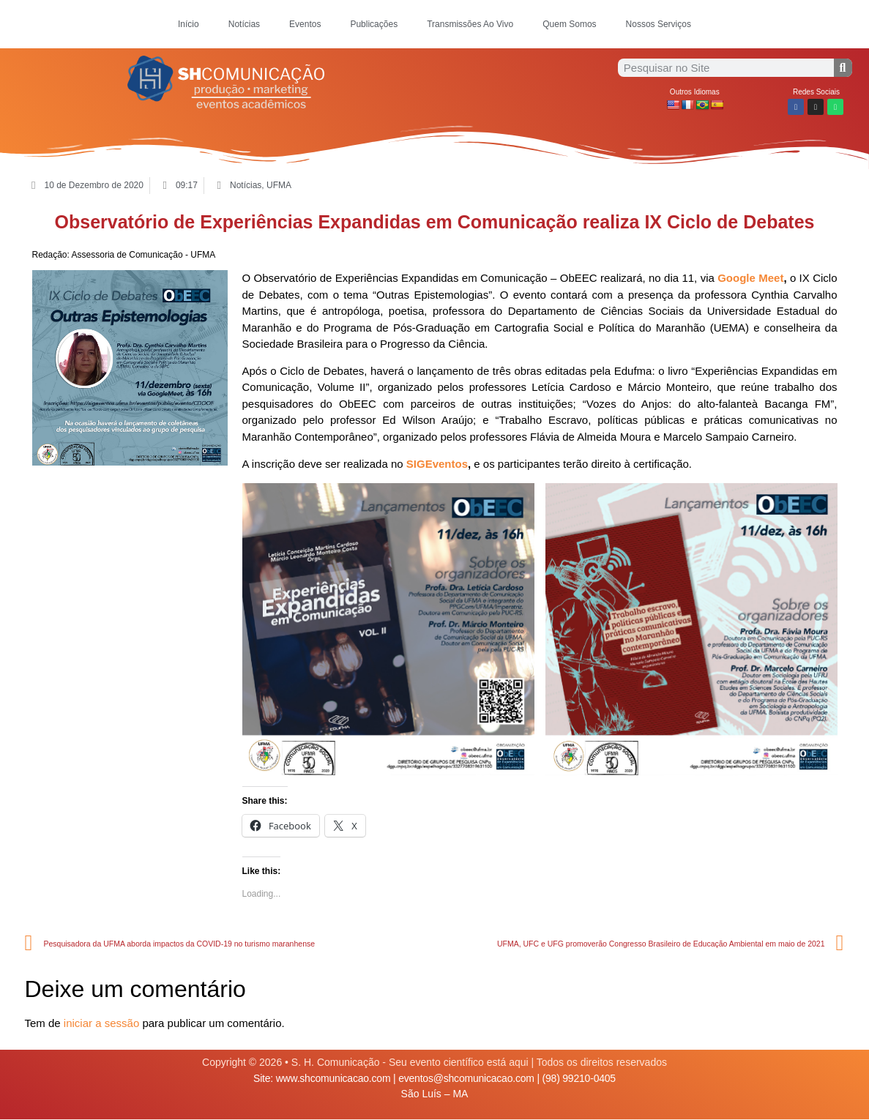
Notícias (244, 24)
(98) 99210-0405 (579, 1078)
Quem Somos (569, 24)
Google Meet (750, 278)
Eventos (305, 24)
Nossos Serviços (658, 24)
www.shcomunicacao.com (333, 1078)
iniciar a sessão (101, 1023)
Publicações (374, 24)
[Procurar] (843, 68)
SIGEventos (437, 464)
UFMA (278, 185)
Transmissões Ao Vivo (470, 24)
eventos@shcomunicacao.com (466, 1078)
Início (188, 24)
